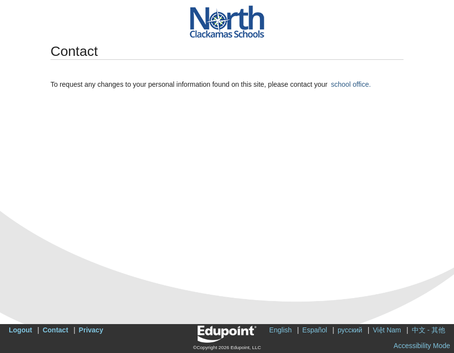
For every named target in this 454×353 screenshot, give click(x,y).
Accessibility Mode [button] (422, 346)
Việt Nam (387, 330)
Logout (20, 330)
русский (350, 330)
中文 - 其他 (428, 330)
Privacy (91, 330)
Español (315, 330)
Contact (55, 330)
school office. (351, 84)
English (280, 330)
